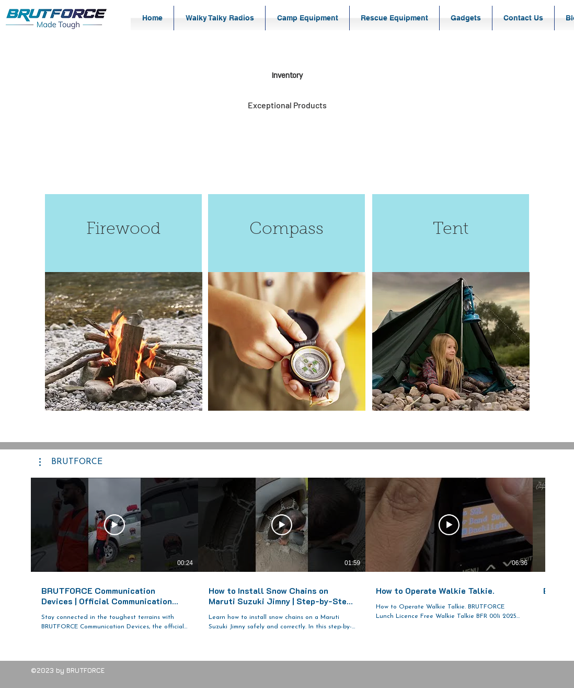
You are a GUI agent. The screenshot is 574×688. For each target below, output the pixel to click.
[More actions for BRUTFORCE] (70, 462)
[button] (219, 18)
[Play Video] (114, 524)
